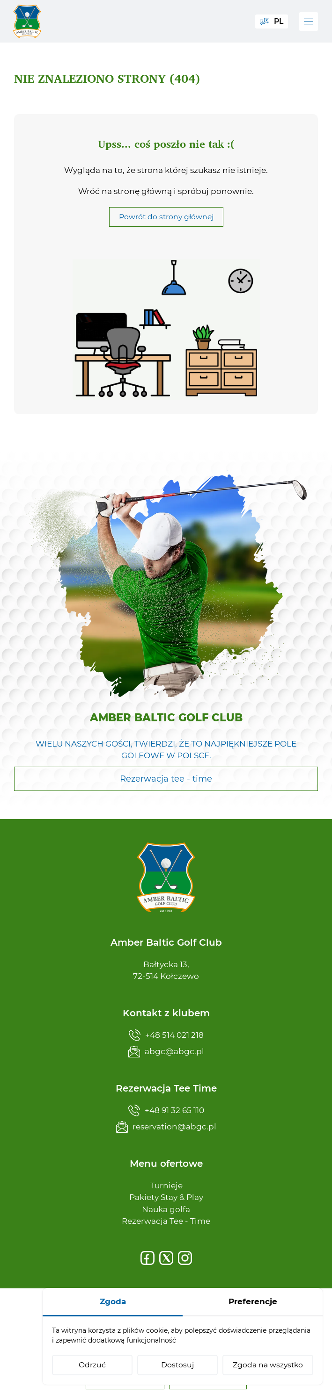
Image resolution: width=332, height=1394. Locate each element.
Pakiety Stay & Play (166, 1197)
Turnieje (166, 1185)
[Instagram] (185, 1258)
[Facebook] (147, 1258)
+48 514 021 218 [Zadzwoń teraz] (166, 1035)
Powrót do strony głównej (166, 216)
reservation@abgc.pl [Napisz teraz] (166, 1127)
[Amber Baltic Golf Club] (28, 21)
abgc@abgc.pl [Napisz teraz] (166, 1051)
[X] (166, 1258)
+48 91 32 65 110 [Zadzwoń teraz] (166, 1110)
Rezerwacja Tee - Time (166, 1221)
